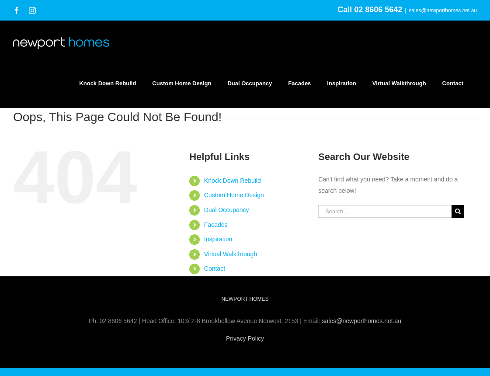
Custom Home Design (234, 194)
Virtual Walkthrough (230, 254)
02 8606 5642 (378, 9)
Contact (214, 268)
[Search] (458, 211)
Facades (216, 224)
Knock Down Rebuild (232, 180)
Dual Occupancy (226, 209)
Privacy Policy (245, 338)
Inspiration (218, 239)
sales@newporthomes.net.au (443, 10)
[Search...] (385, 211)
